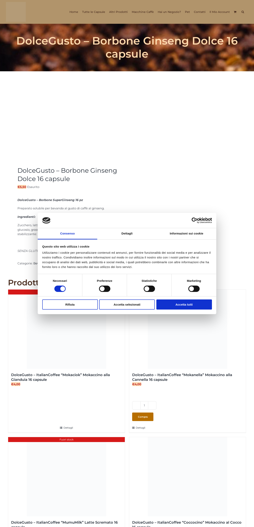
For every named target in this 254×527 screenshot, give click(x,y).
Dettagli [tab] (127, 233)
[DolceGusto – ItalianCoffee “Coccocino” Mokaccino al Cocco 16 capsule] (187, 476)
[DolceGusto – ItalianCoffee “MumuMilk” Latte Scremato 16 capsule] (66, 476)
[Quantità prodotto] (144, 405)
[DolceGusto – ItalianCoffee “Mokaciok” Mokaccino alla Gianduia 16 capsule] (66, 329)
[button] (242, 12)
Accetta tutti (184, 304)
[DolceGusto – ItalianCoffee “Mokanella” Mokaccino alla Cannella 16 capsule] (187, 329)
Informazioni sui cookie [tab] (186, 233)
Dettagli (68, 427)
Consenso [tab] (67, 233)
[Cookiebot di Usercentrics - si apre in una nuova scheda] (194, 220)
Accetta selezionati (127, 304)
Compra (143, 416)
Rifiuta (70, 304)
